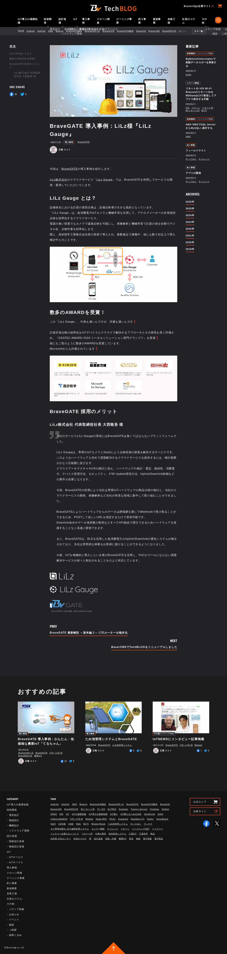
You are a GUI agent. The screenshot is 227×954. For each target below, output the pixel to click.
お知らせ (14, 914)
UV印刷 (62, 824)
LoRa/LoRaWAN (58, 819)
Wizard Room (98, 824)
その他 (204, 21)
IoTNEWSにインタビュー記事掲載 (178, 739)
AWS (53, 31)
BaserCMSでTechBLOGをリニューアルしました (144, 647)
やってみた (191, 159)
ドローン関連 (103, 21)
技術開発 (48, 21)
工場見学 (143, 834)
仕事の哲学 (100, 834)
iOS (188, 108)
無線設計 (14, 820)
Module (198, 745)
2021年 (190, 235)
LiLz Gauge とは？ (20, 53)
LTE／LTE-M (55, 753)
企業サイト (199, 811)
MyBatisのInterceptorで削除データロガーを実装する (201, 62)
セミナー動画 (98, 829)
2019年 (190, 249)
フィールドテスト (196, 150)
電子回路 (147, 839)
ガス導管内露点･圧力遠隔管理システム (69, 829)
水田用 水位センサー (60, 839)
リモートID (207, 108)
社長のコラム (188, 21)
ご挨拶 (13, 929)
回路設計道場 (16, 841)
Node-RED (101, 819)
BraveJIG (144, 31)
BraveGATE (111, 31)
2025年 (190, 208)
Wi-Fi (204, 110)
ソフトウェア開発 (205, 53)
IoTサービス (16, 857)
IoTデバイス (16, 862)
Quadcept (123, 819)
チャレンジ (204, 159)
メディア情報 (168, 734)
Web (78, 824)
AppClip (44, 31)
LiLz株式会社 (58, 179)
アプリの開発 (193, 173)
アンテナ (148, 824)
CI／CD (101, 809)
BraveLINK (157, 31)
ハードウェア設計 (141, 829)
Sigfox (150, 819)
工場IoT (133, 834)
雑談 (11, 924)
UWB (71, 824)
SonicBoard (162, 819)
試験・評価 (110, 839)
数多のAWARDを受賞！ (23, 58)
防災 (131, 839)
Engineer (123, 809)
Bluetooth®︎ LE (95, 31)
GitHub (165, 809)
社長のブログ (80, 839)
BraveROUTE (172, 31)
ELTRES (112, 809)
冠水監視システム (117, 834)
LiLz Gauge (104, 179)
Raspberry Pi (137, 819)
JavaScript (149, 814)
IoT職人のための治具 (130, 814)
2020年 (190, 242)
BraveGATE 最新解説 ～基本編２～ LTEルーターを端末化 (89, 632)
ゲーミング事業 (124, 21)
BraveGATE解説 (128, 31)
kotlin (188, 75)
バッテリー (157, 829)
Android (33, 31)
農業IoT (38, 756)
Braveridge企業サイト (197, 6)
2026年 (190, 201)
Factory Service (139, 809)
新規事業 (157, 21)
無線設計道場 (16, 846)
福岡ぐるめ (15, 935)
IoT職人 (114, 814)
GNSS (53, 814)
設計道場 (62, 21)
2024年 (190, 215)
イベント (14, 919)
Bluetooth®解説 (77, 31)
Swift (53, 824)
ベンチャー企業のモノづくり (64, 834)
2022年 (190, 228)
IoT (75, 19)
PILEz (112, 819)
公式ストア (199, 801)
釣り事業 (142, 21)
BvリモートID (189, 31)
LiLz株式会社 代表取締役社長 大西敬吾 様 (27, 74)
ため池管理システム (122, 745)
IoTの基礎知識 (79, 814)
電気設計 (14, 815)
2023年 (190, 222)
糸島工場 (171, 21)
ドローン (195, 108)
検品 (152, 834)
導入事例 (86, 21)
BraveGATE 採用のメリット (24, 66)
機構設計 (14, 825)
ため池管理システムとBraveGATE (111, 739)
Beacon (62, 31)
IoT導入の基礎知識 (28, 21)
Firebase (154, 809)
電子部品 (158, 839)
